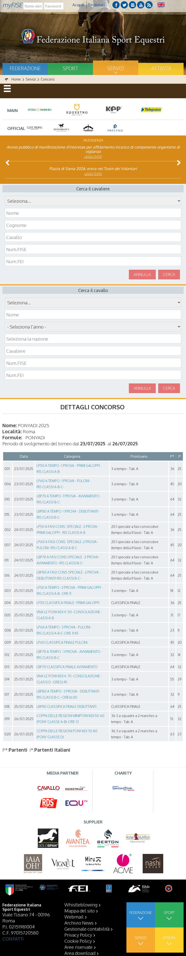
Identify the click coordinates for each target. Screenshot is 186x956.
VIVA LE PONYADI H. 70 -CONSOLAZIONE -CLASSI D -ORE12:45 (69, 679)
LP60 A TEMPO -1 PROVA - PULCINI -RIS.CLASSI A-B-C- (64, 484)
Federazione (25, 68)
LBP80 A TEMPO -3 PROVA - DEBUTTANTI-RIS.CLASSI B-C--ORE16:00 (68, 694)
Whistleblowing (80, 904)
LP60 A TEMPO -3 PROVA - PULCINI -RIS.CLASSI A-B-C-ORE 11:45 (64, 630)
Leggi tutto (93, 156)
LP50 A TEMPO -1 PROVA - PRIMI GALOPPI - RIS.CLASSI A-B (69, 468)
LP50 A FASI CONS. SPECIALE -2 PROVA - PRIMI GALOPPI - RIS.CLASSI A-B (68, 529)
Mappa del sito (79, 910)
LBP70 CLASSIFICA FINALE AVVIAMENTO (67, 667)
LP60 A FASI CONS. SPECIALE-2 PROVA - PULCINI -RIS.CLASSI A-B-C (68, 545)
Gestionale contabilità (86, 929)
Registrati (96, 4)
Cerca (169, 274)
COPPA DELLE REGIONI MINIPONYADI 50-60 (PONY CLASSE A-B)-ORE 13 (70, 719)
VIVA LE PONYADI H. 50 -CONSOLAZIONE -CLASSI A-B (69, 615)
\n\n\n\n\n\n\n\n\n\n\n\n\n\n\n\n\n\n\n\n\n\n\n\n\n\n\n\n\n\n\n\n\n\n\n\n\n (93, 326)
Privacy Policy (78, 935)
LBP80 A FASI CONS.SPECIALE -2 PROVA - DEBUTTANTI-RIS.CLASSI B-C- (69, 575)
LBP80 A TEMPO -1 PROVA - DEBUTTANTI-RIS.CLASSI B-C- (68, 514)
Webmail (74, 916)
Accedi (78, 4)
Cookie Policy (78, 941)
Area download (79, 953)
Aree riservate (78, 947)
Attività (161, 68)
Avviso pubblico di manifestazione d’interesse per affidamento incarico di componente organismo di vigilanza (93, 149)
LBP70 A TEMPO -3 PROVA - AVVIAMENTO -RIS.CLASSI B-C (69, 655)
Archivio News (78, 923)
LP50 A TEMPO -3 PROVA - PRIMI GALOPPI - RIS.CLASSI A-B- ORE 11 (70, 590)
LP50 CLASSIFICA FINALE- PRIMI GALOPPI (68, 603)
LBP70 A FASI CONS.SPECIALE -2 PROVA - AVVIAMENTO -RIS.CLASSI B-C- (68, 560)
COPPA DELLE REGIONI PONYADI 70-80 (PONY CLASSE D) (67, 734)
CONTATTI (13, 938)
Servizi (115, 68)
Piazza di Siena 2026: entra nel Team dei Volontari (93, 168)
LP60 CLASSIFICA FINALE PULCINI (62, 642)
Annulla (142, 274)
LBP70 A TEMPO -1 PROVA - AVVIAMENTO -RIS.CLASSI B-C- (69, 499)
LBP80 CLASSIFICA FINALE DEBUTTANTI (66, 706)
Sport (70, 68)
